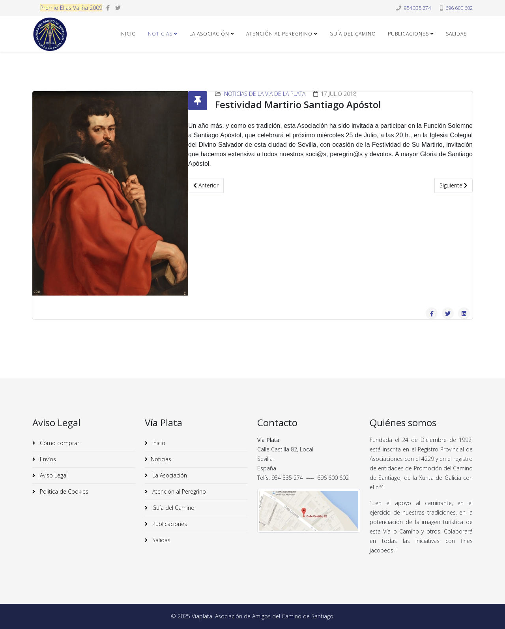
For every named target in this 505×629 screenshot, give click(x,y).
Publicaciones (408, 33)
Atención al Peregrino (279, 33)
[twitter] (118, 7)
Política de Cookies (63, 491)
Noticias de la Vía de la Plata (264, 93)
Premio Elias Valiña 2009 (71, 7)
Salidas (456, 33)
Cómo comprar (58, 443)
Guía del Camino (352, 33)
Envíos (47, 459)
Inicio (128, 33)
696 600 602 (459, 8)
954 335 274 (417, 8)
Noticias (160, 33)
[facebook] (108, 7)
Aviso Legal (52, 475)
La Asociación (209, 33)
